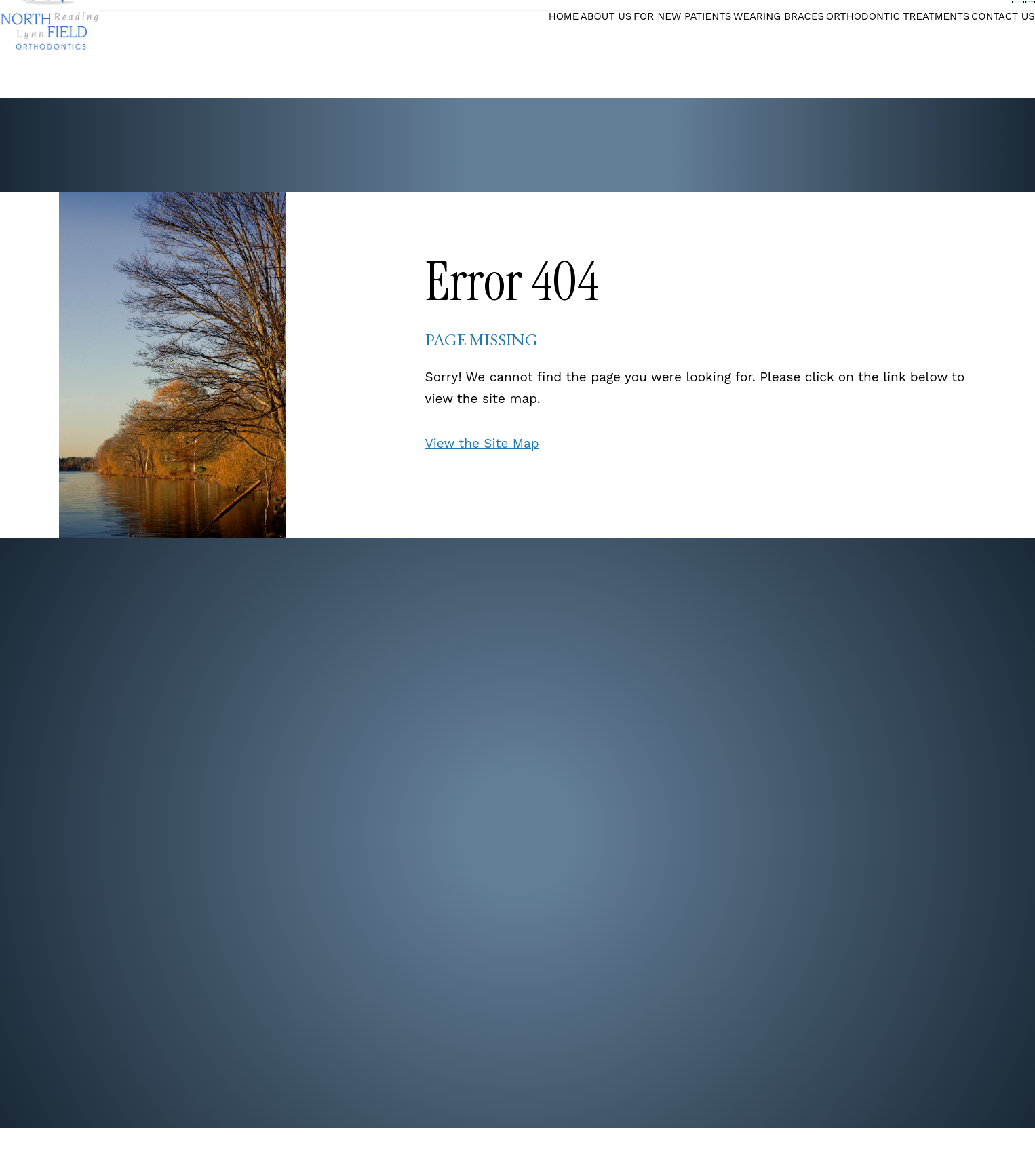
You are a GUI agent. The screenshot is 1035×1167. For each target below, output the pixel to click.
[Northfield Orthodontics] (73, 49)
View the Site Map (482, 443)
